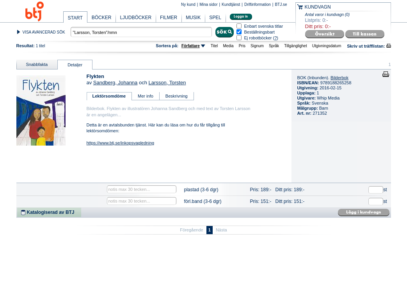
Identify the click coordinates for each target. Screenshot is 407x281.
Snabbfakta (37, 64)
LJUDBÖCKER (135, 17)
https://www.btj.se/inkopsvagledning (121, 142)
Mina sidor (208, 4)
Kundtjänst (231, 4)
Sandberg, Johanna (115, 82)
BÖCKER (102, 17)
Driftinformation (257, 4)
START (75, 18)
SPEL (215, 17)
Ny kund (188, 4)
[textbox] (141, 32)
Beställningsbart (259, 32)
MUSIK (193, 17)
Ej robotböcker (258, 38)
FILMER (168, 17)
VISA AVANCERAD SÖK (44, 32)
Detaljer (75, 64)
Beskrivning (176, 96)
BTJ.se (281, 4)
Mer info (145, 96)
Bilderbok (339, 77)
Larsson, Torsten (167, 82)
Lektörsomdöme (109, 96)
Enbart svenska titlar (263, 26)
